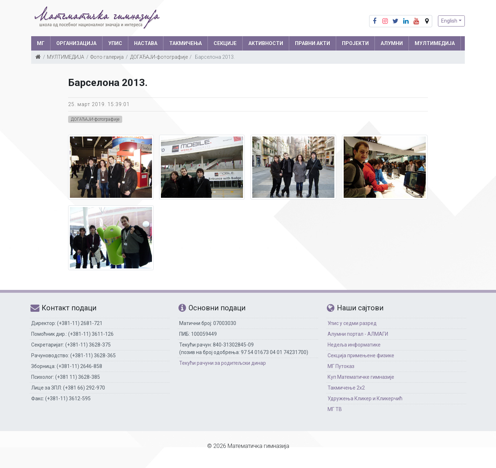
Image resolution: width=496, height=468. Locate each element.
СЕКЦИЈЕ (225, 43)
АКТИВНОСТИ (265, 43)
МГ (40, 43)
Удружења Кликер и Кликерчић (365, 398)
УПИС (115, 43)
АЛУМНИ (392, 43)
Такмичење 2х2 (346, 388)
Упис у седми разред (352, 323)
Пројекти (355, 43)
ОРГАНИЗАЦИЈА (76, 43)
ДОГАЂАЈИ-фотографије (159, 57)
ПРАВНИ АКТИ (312, 43)
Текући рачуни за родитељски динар (222, 363)
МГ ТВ (335, 409)
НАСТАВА (145, 43)
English (449, 21)
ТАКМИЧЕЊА (185, 43)
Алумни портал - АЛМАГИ (358, 334)
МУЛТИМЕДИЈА (435, 43)
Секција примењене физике (361, 355)
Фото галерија (107, 57)
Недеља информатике (354, 345)
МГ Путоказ (341, 366)
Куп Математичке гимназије (361, 377)
